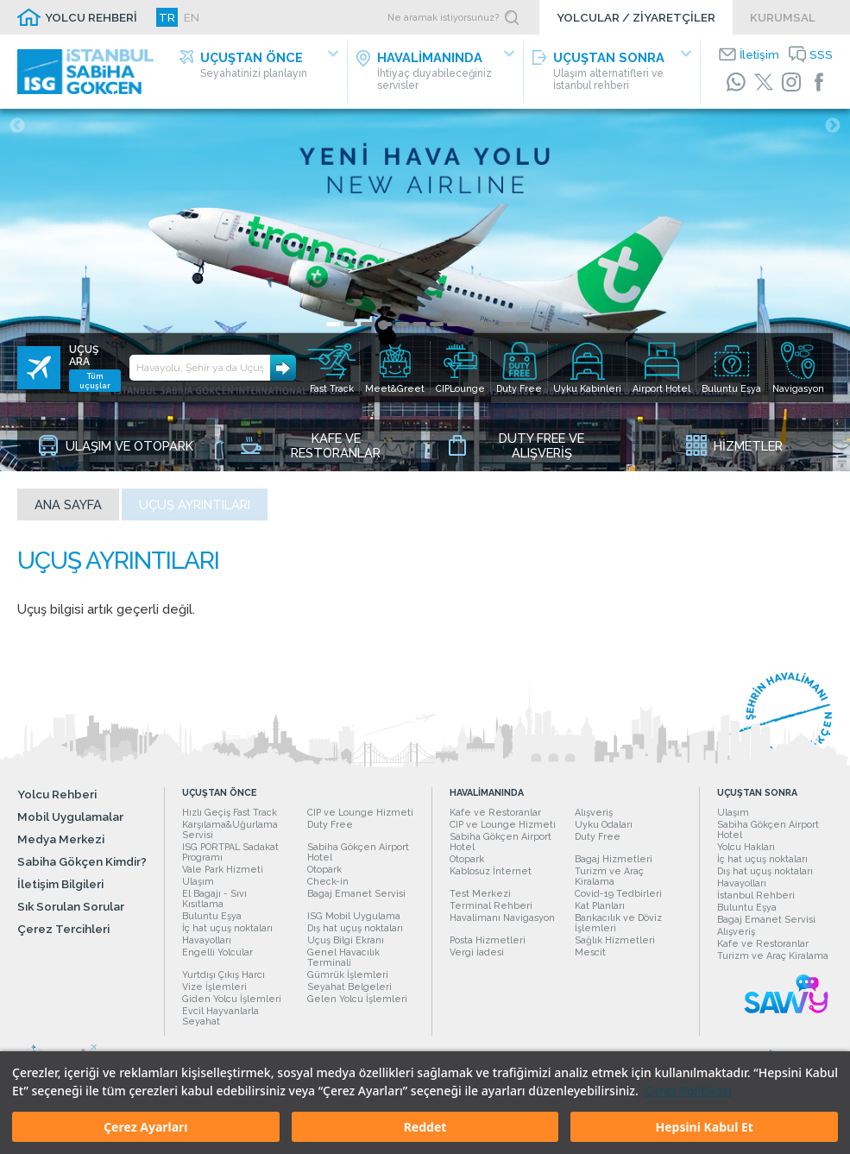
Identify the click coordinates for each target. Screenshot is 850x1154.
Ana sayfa (68, 504)
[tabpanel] (425, 290)
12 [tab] (523, 324)
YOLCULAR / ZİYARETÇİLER (636, 17)
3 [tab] (368, 324)
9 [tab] (471, 324)
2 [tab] (350, 324)
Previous (17, 126)
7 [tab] (437, 324)
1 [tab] (333, 324)
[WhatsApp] (736, 82)
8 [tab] (454, 324)
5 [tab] (402, 324)
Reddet (425, 1127)
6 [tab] (419, 324)
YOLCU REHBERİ (91, 17)
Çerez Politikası (688, 1090)
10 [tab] (488, 324)
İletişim (759, 54)
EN (191, 17)
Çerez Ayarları (145, 1127)
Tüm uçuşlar (94, 380)
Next (832, 126)
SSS (821, 54)
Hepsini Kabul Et (703, 1127)
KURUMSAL (782, 17)
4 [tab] (385, 324)
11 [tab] (506, 324)
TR (167, 17)
